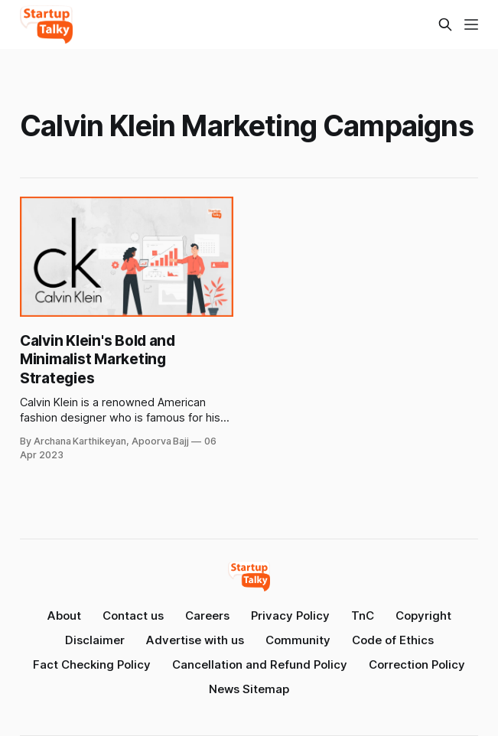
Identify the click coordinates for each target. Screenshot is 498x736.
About (64, 615)
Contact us (133, 615)
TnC (362, 615)
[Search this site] (445, 24)
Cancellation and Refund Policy (259, 664)
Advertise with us (195, 640)
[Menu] (471, 24)
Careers (207, 615)
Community (297, 640)
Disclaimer (95, 640)
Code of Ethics (393, 640)
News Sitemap (249, 689)
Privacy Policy (290, 615)
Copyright (423, 615)
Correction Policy (417, 664)
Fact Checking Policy (92, 664)
